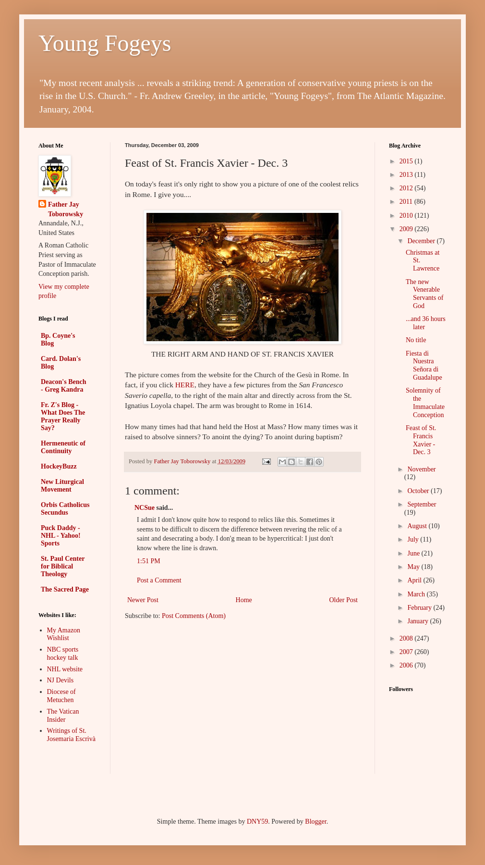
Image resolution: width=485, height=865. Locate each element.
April (415, 580)
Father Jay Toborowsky (65, 209)
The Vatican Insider (63, 715)
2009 (407, 229)
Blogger (315, 821)
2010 (407, 215)
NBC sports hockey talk (63, 653)
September (421, 504)
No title (416, 340)
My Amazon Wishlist (64, 634)
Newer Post (142, 600)
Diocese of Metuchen (61, 696)
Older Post (343, 600)
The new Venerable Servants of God (424, 293)
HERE (184, 385)
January (418, 621)
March (416, 594)
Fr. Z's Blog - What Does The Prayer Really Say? (63, 416)
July (413, 539)
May (414, 566)
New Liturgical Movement (62, 485)
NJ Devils (60, 680)
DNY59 (257, 821)
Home (244, 600)
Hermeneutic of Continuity (63, 447)
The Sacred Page (65, 589)
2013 (407, 174)
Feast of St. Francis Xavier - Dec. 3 (421, 440)
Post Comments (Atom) (194, 615)
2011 (407, 201)
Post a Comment (159, 580)
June (414, 553)
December (421, 241)
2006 (407, 665)
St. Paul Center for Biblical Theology (63, 566)
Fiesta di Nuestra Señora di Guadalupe (424, 365)
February (420, 607)
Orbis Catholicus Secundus (65, 508)
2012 (407, 188)
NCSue (144, 507)
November (421, 469)
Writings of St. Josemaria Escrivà (71, 734)
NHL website (65, 669)
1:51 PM (148, 561)
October (419, 490)
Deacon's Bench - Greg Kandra (63, 385)
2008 (407, 638)
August (417, 526)
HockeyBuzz (59, 466)
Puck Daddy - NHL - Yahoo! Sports (61, 535)
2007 (407, 651)
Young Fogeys (104, 43)
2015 (407, 161)
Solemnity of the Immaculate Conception (425, 402)
